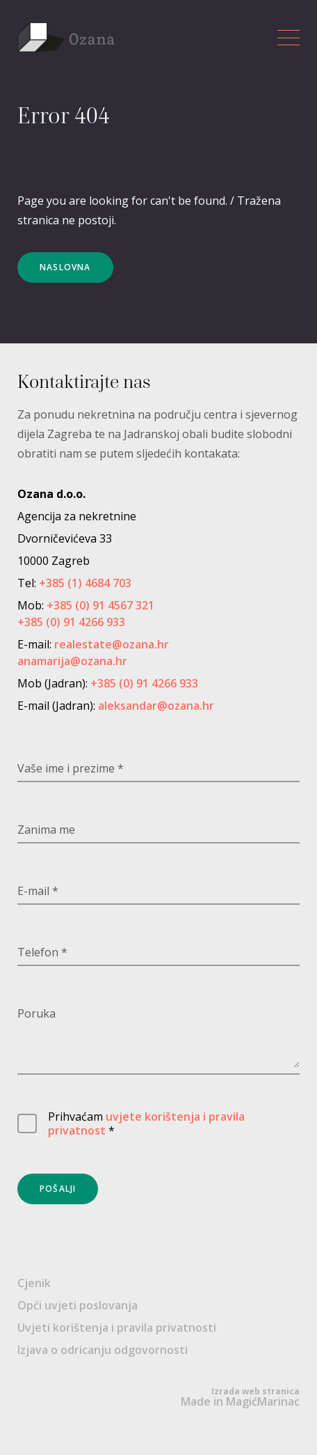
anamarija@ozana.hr (72, 661)
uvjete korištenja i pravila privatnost (146, 1123)
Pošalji (58, 1189)
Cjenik (34, 1283)
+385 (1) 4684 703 (85, 583)
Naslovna (65, 267)
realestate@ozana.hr (111, 644)
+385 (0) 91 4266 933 (71, 622)
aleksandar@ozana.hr (156, 705)
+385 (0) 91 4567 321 (100, 605)
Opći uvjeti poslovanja (77, 1305)
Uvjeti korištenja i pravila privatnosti (116, 1327)
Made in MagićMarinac (240, 1397)
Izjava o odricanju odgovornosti (102, 1349)
